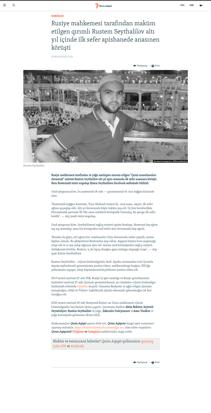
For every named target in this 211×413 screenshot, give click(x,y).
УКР (191, 5)
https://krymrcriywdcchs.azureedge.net (99, 327)
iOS (63, 346)
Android (77, 346)
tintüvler (83, 286)
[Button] (140, 66)
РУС (182, 5)
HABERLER (57, 16)
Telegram (78, 331)
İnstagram (94, 331)
